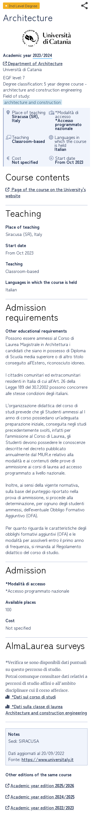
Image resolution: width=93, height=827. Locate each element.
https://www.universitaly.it (48, 759)
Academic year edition (39, 785)
